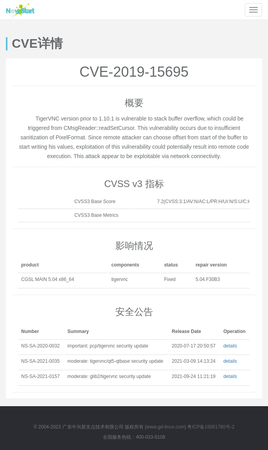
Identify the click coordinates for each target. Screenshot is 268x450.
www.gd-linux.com (165, 427)
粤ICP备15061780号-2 (210, 427)
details (230, 346)
